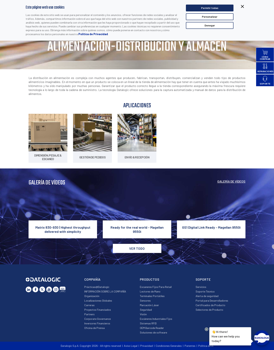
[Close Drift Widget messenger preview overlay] (206, 329)
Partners (89, 314)
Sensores (145, 300)
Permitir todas (209, 7)
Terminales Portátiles (152, 296)
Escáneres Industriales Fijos (156, 318)
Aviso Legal (130, 345)
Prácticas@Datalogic (96, 286)
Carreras (89, 305)
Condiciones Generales (169, 345)
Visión (143, 314)
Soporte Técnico (205, 291)
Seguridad (146, 309)
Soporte (203, 279)
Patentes (190, 345)
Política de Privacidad (93, 34)
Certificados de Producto (210, 305)
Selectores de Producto (209, 309)
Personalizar (209, 16)
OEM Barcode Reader (152, 327)
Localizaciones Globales (98, 300)
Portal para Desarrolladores (212, 300)
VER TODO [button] (137, 248)
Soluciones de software (153, 332)
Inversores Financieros (97, 323)
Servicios (201, 286)
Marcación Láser (149, 305)
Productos (149, 279)
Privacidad (146, 345)
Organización (91, 296)
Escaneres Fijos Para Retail (156, 286)
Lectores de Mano (150, 291)
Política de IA (205, 345)
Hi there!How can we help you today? (225, 336)
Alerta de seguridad (207, 296)
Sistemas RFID (148, 323)
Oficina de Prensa (94, 327)
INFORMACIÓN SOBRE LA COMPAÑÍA (105, 291)
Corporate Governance (97, 318)
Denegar (210, 25)
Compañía (92, 279)
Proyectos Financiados (97, 309)
